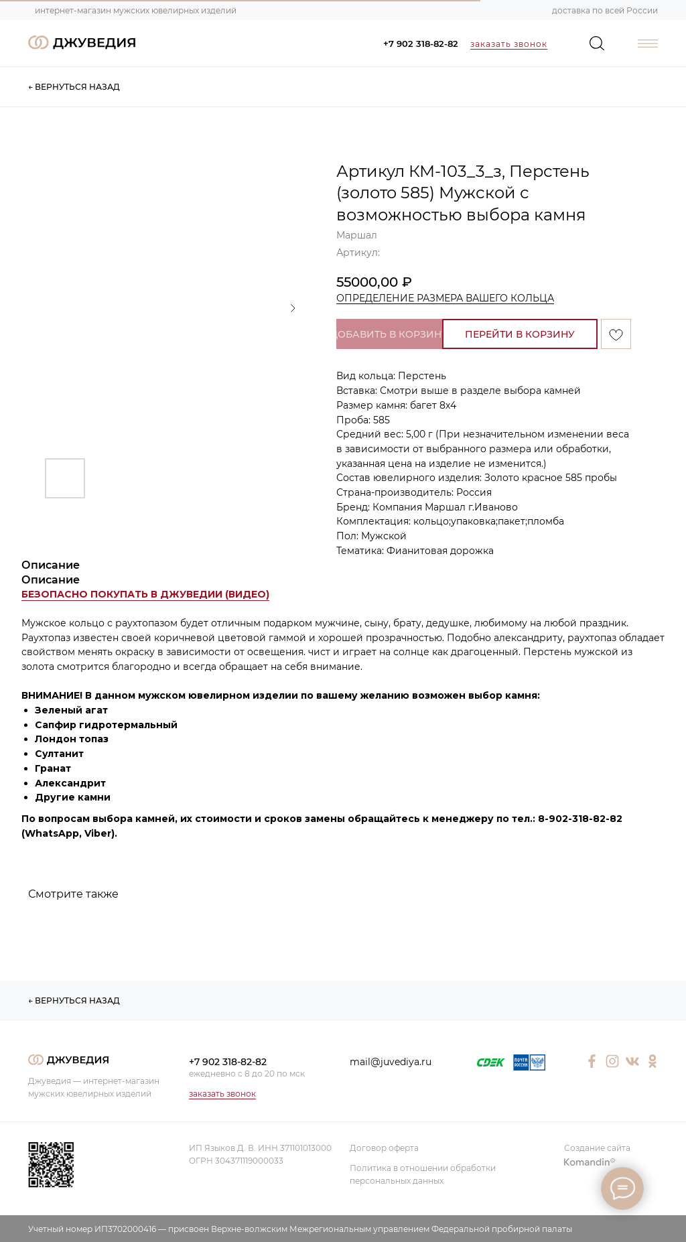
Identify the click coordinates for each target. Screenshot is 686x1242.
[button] (145, 594)
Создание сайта (597, 1148)
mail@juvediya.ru (390, 1062)
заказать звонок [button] (508, 44)
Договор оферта (384, 1148)
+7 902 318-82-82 (420, 43)
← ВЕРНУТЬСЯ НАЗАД (74, 87)
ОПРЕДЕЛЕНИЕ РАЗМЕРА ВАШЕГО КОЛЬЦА (445, 298)
